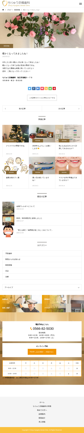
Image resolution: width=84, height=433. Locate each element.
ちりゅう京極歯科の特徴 (42, 406)
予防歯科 (8, 253)
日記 (7, 271)
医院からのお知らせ (12, 259)
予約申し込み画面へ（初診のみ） (42, 352)
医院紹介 (42, 418)
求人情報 (42, 422)
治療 (7, 277)
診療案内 (42, 414)
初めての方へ (42, 410)
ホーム (42, 402)
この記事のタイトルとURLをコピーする (42, 98)
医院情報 (6, 46)
